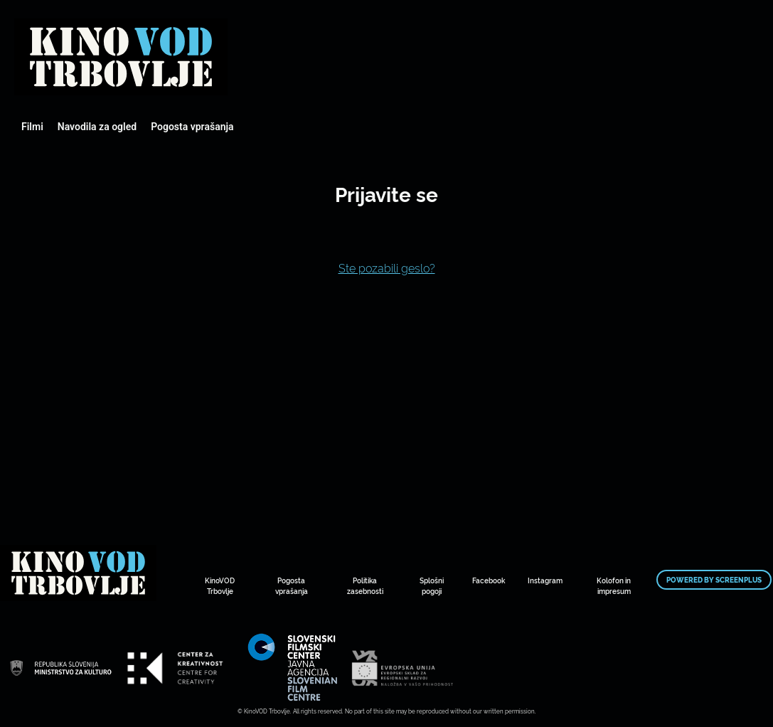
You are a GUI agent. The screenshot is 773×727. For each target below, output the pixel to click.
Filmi (32, 126)
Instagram (545, 580)
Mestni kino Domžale (121, 57)
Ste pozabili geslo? (386, 267)
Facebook (488, 580)
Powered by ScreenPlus (714, 580)
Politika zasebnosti (365, 585)
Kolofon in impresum (614, 585)
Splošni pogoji (432, 585)
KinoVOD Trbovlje (220, 585)
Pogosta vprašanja (192, 126)
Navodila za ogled (97, 126)
